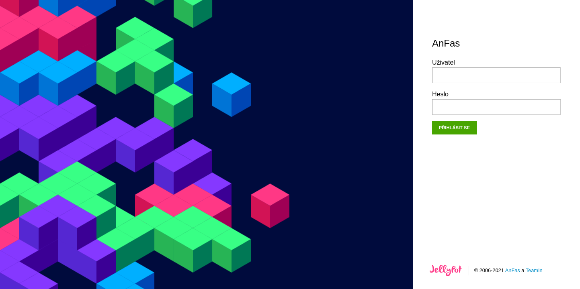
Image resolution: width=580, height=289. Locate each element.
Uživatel (496, 71)
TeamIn (534, 270)
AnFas (512, 270)
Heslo (496, 103)
